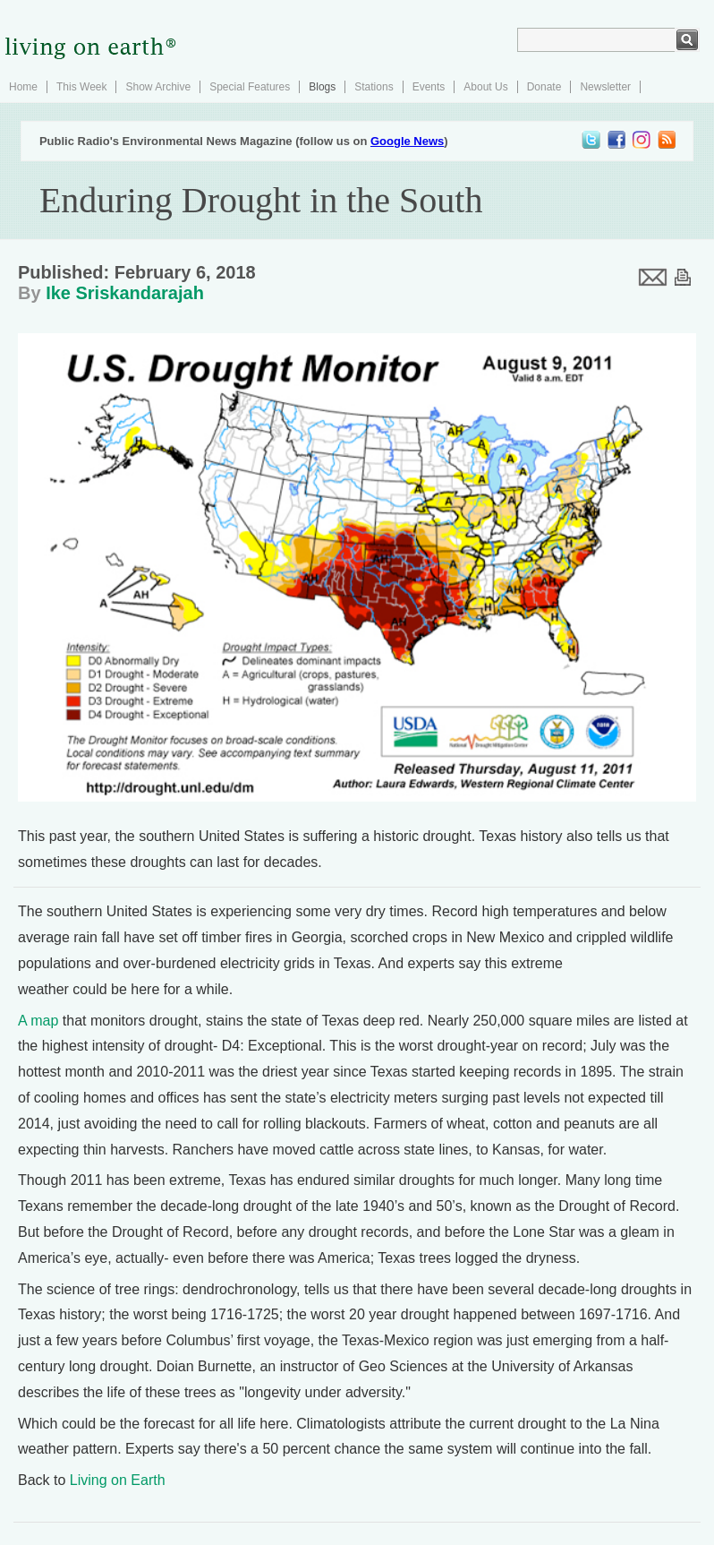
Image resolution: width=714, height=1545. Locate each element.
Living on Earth (118, 1480)
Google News (407, 141)
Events (429, 87)
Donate (544, 87)
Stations (373, 87)
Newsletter (605, 87)
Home (23, 87)
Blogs (322, 87)
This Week (81, 87)
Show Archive (158, 87)
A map (38, 1020)
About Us (485, 87)
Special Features (249, 87)
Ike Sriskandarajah (125, 293)
